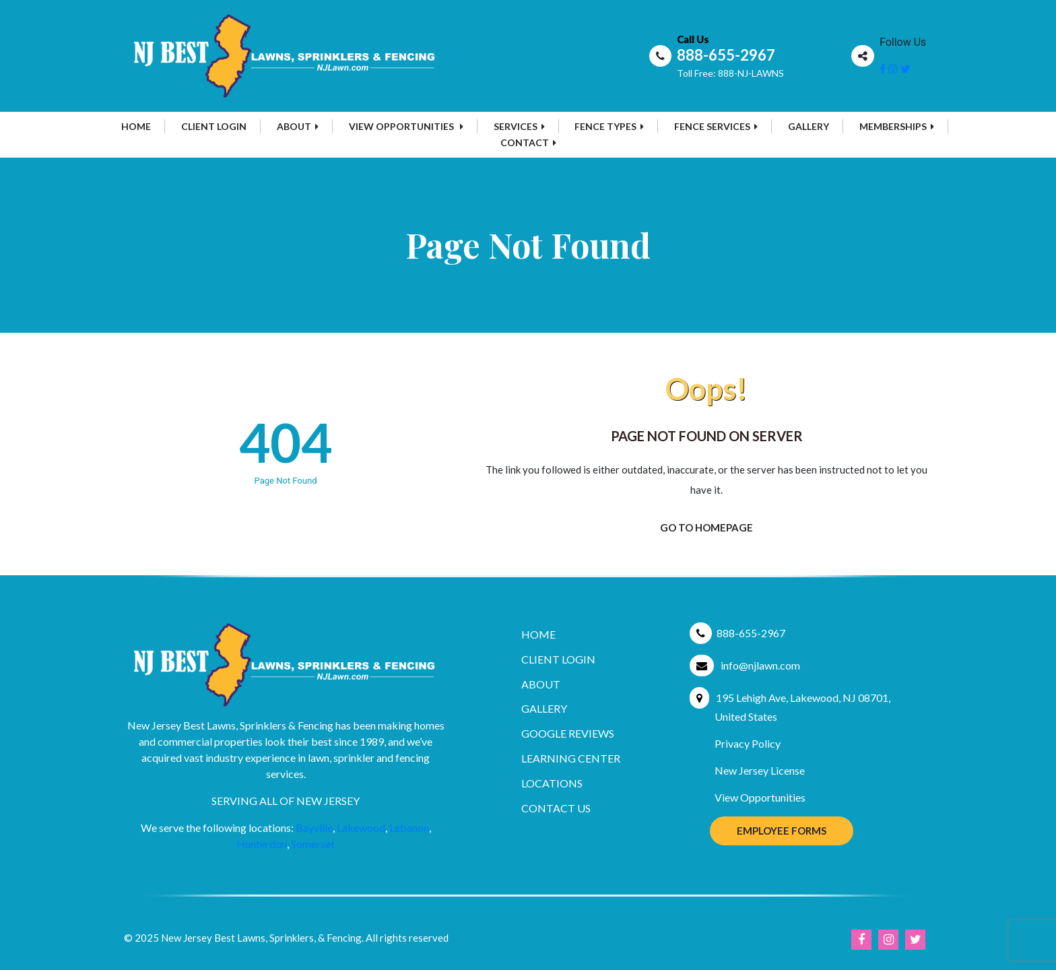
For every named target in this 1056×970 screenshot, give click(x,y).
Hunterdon (261, 843)
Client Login (213, 126)
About (298, 126)
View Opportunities (406, 126)
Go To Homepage (706, 527)
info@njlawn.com (760, 665)
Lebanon (409, 827)
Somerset (313, 843)
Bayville (314, 827)
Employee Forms (781, 831)
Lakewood (361, 827)
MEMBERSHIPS (896, 126)
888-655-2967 (726, 55)
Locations (552, 783)
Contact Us (556, 808)
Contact (528, 142)
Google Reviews (567, 733)
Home (136, 126)
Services (519, 126)
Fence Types (609, 126)
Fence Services (716, 126)
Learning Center (570, 758)
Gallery (808, 126)
